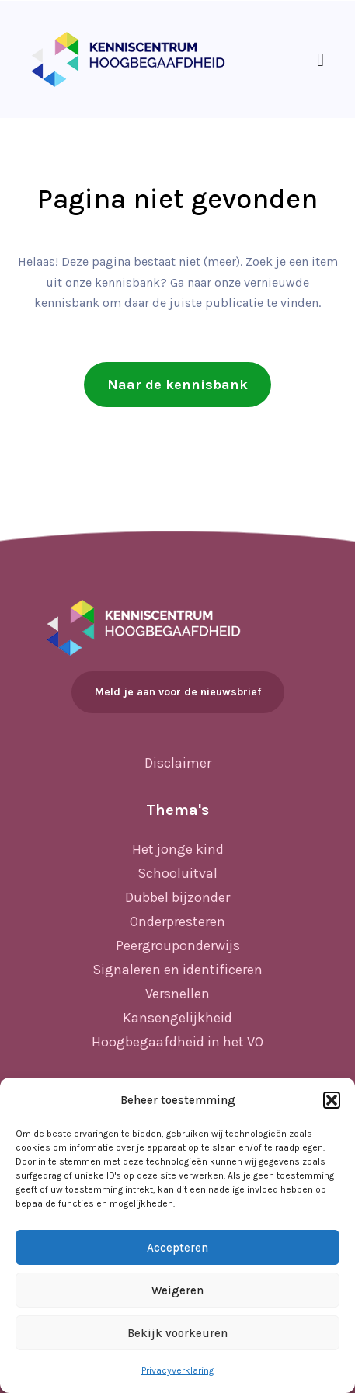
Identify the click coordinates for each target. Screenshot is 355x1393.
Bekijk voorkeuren (177, 1333)
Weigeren (177, 1290)
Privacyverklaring (177, 1370)
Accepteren (177, 1248)
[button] (331, 1100)
